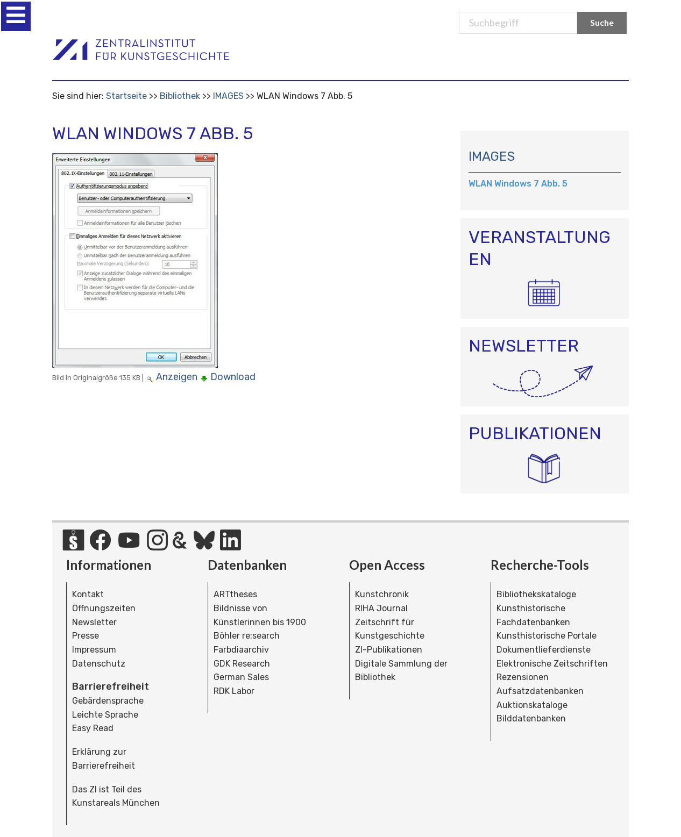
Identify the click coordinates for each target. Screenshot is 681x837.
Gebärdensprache (108, 701)
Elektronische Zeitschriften (552, 664)
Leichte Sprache (105, 715)
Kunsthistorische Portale (546, 636)
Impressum (94, 650)
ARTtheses (235, 594)
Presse (85, 636)
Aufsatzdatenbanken (540, 691)
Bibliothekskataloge (536, 594)
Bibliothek (180, 96)
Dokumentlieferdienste (543, 650)
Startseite (126, 96)
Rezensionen (522, 677)
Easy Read (92, 728)
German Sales (241, 677)
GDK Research (242, 664)
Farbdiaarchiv (241, 650)
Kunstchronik (382, 594)
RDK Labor (234, 691)
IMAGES (228, 96)
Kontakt (88, 594)
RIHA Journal (381, 608)
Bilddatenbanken (531, 718)
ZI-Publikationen (388, 650)
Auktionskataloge (532, 705)
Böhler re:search (247, 636)
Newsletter (94, 622)
